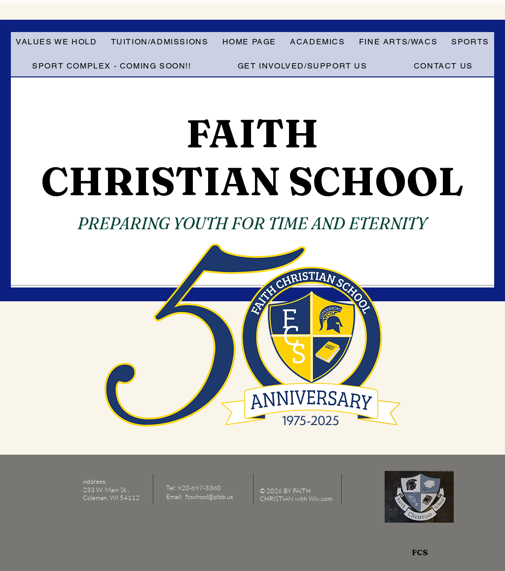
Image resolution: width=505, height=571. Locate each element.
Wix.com (321, 498)
